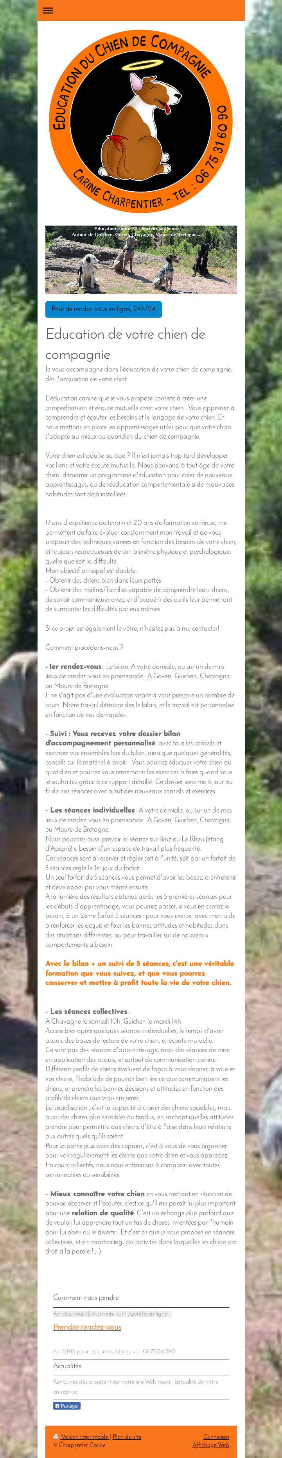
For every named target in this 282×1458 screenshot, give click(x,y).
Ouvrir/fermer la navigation (141, 10)
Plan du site (127, 1437)
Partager (67, 1406)
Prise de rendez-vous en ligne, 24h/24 (104, 309)
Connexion (216, 1437)
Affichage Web (210, 1445)
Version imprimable (81, 1437)
